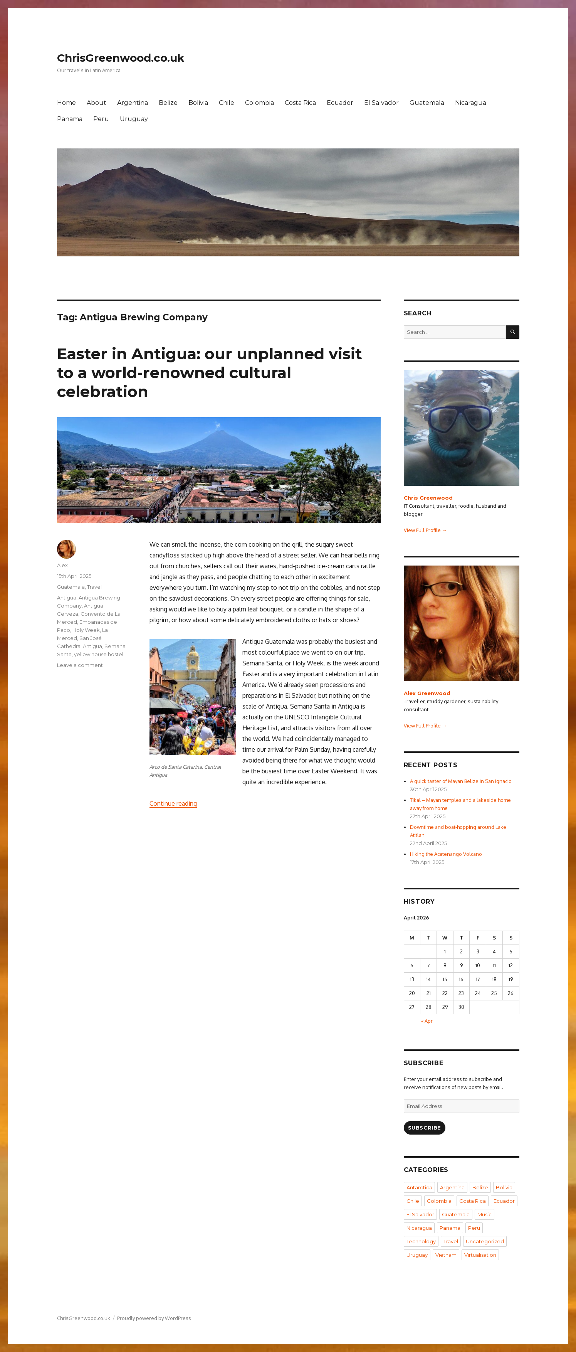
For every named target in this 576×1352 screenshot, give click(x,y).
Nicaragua (470, 102)
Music (484, 1214)
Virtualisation (480, 1255)
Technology (421, 1241)
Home (66, 102)
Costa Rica (300, 102)
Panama (69, 119)
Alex (62, 565)
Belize (168, 102)
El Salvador (381, 102)
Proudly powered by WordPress (154, 1318)
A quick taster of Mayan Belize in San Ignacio (461, 781)
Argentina (132, 102)
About (96, 102)
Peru (101, 119)
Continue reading (173, 803)
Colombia (259, 102)
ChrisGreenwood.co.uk (120, 57)
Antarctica (419, 1187)
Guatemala (427, 102)
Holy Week (86, 630)
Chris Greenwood (428, 498)
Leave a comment (80, 665)
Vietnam (446, 1255)
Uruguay (134, 119)
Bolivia (198, 102)
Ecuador (340, 102)
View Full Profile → (425, 530)
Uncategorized (485, 1241)
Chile (226, 102)
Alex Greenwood (427, 693)
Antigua (66, 597)
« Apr (427, 1021)
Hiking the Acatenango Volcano (446, 854)
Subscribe (424, 1128)
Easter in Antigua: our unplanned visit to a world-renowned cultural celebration (209, 372)
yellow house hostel (98, 654)
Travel (94, 587)
